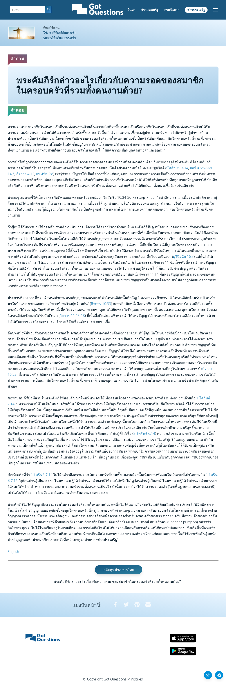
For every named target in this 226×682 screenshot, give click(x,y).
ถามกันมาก (171, 10)
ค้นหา (131, 10)
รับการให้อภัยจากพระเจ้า (59, 38)
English (13, 551)
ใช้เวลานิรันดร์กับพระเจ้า (59, 32)
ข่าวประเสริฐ (150, 10)
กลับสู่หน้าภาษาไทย (118, 569)
